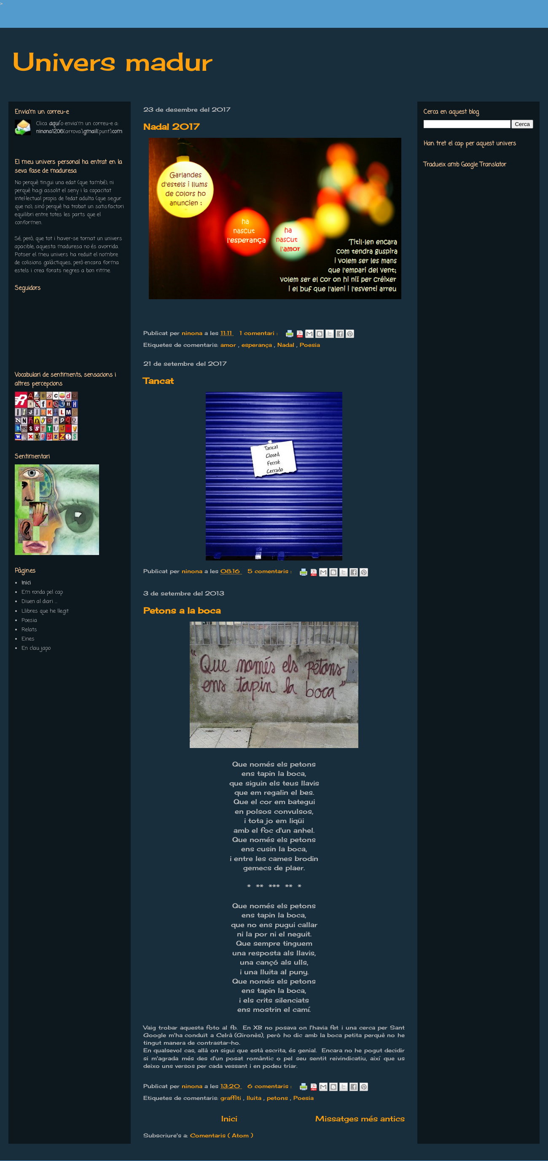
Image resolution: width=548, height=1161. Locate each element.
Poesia (310, 344)
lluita (255, 1097)
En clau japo (36, 648)
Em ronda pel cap (42, 592)
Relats (29, 630)
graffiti (231, 1097)
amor (229, 344)
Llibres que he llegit (45, 611)
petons (278, 1097)
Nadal (286, 344)
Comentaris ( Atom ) (221, 1135)
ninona (193, 333)
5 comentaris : (270, 571)
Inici (229, 1118)
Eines (28, 639)
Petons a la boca (181, 610)
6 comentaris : (270, 1086)
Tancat (158, 380)
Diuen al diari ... (39, 602)
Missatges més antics (360, 1118)
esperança (258, 344)
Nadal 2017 (171, 126)
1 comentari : (259, 333)
